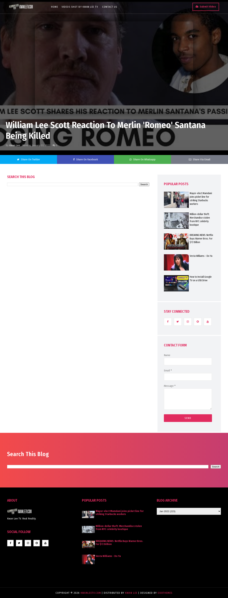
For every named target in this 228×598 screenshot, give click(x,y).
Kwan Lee (14, 145)
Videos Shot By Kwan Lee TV (80, 6)
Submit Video (208, 6)
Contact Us (109, 6)
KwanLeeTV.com (91, 592)
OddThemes (165, 592)
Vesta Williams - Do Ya (201, 255)
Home (54, 6)
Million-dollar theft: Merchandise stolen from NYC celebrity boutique (200, 219)
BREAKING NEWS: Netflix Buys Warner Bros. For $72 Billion (201, 239)
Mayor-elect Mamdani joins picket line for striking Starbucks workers (201, 199)
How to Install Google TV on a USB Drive (201, 278)
